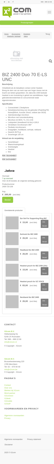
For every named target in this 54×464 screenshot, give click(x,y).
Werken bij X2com (11, 390)
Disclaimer (9, 445)
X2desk (7, 398)
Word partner (9, 393)
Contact (7, 385)
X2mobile (8, 401)
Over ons (8, 388)
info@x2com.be (10, 369)
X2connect (8, 396)
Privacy (7, 418)
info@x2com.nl (10, 342)
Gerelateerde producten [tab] (13, 210)
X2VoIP (7, 404)
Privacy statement (34, 439)
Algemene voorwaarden (14, 415)
